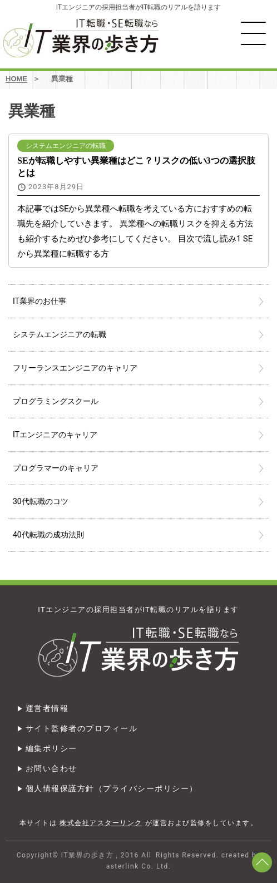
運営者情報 (47, 708)
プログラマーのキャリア (55, 467)
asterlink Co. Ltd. (138, 866)
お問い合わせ (51, 768)
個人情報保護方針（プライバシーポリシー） (112, 788)
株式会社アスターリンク (101, 823)
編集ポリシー (51, 748)
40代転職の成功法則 (48, 534)
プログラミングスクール (55, 401)
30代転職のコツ (40, 501)
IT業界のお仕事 (39, 301)
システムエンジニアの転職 (59, 334)
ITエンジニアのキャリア (55, 434)
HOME (16, 79)
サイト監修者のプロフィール (82, 728)
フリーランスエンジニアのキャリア (75, 367)
